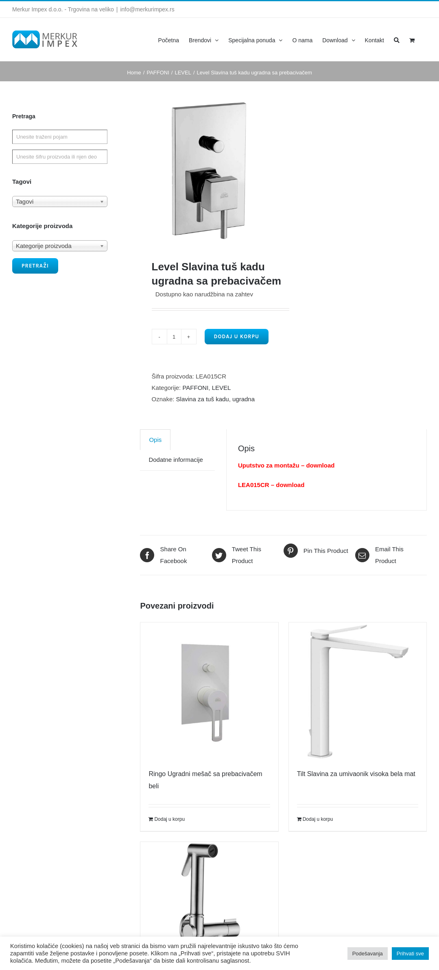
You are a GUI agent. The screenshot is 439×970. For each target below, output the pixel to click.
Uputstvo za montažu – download (286, 465)
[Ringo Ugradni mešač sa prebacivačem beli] (209, 691)
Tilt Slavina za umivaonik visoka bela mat (356, 773)
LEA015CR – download (271, 484)
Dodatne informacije (176, 459)
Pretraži (35, 266)
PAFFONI (195, 387)
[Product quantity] (174, 336)
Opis (155, 439)
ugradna (243, 399)
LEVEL (221, 387)
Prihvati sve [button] (410, 953)
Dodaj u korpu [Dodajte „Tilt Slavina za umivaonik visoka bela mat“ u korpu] (318, 819)
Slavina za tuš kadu (202, 399)
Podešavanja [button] (367, 953)
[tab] (155, 439)
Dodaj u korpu (236, 336)
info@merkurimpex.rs (147, 9)
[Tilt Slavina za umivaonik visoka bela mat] (357, 691)
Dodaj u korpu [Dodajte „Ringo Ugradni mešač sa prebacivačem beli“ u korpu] (169, 819)
